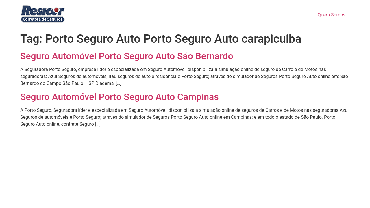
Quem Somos (331, 15)
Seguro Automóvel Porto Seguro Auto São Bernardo (126, 56)
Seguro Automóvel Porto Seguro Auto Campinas (119, 96)
